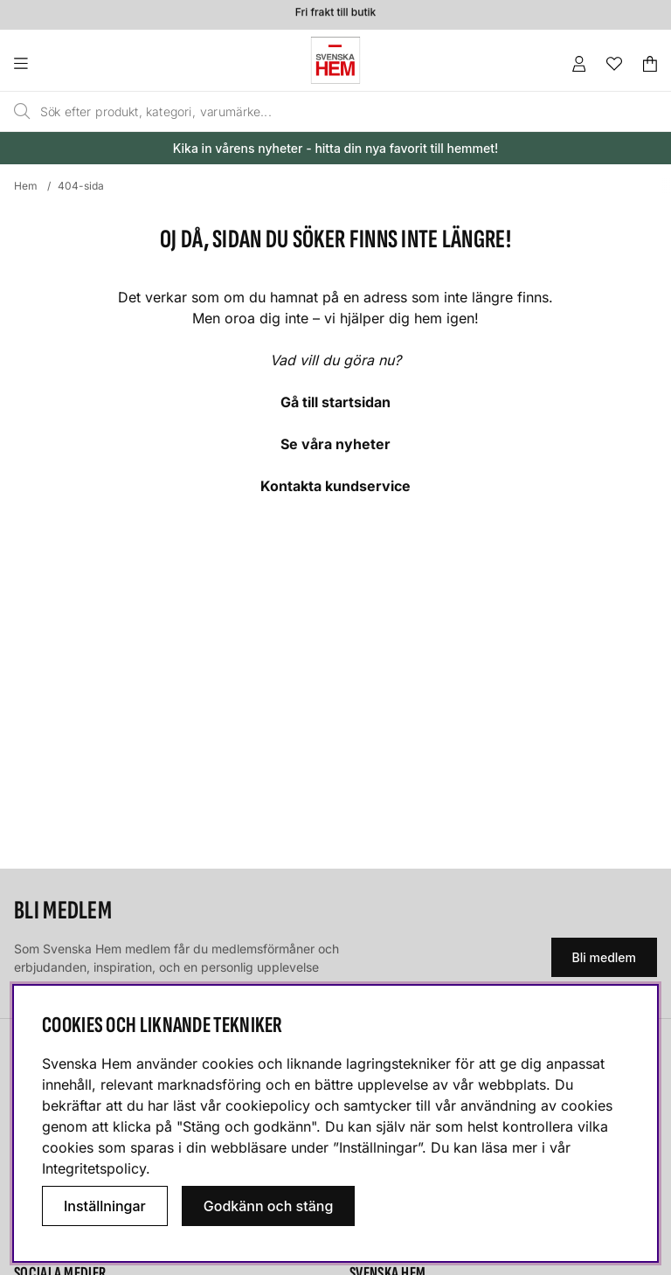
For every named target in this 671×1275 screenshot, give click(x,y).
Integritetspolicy (94, 1168)
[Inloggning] (579, 64)
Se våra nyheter (335, 444)
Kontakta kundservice (335, 486)
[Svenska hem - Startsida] (335, 60)
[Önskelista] (614, 64)
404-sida (81, 185)
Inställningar (105, 1206)
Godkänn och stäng (269, 1206)
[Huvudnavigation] (56, 64)
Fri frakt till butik (335, 13)
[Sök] (295, 112)
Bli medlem (604, 957)
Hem (26, 185)
